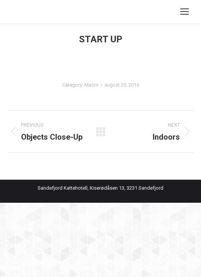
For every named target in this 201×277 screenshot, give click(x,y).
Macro (91, 85)
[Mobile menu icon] (184, 11)
